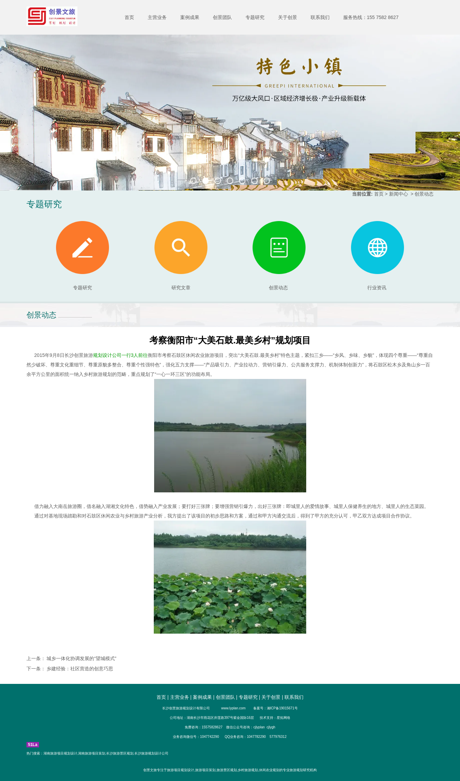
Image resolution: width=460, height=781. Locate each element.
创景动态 (279, 255)
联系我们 (320, 17)
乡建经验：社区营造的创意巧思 (79, 668)
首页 (129, 17)
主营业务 (157, 17)
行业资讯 (376, 287)
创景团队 (222, 17)
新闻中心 (398, 194)
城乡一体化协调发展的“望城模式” (80, 658)
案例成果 (189, 17)
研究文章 (180, 255)
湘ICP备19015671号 (282, 708)
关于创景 (287, 17)
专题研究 (254, 17)
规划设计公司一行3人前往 (120, 355)
